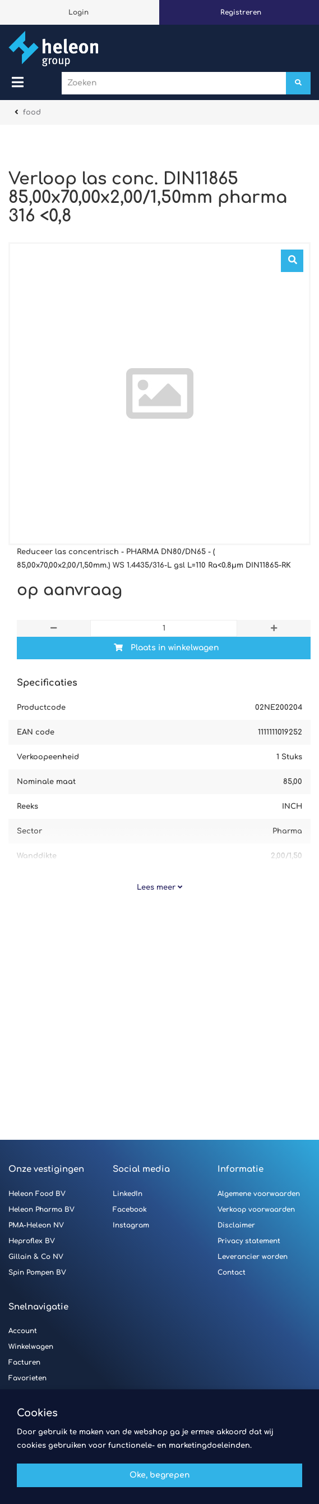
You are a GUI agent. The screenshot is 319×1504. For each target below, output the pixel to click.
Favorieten (27, 1378)
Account (22, 1331)
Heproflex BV (31, 1241)
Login (78, 12)
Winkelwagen (30, 1347)
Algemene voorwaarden (259, 1194)
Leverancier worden (253, 1257)
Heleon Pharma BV (41, 1209)
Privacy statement (249, 1241)
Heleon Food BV (37, 1194)
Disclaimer (236, 1225)
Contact (232, 1272)
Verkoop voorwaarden (256, 1209)
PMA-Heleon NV (36, 1225)
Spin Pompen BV (37, 1272)
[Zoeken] (298, 83)
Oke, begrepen (160, 1475)
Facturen (24, 1362)
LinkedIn (127, 1194)
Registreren (240, 12)
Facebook (130, 1209)
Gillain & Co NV (35, 1257)
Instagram (131, 1225)
